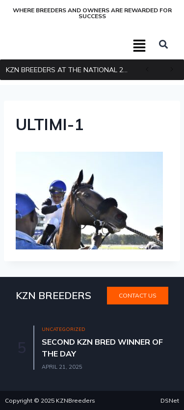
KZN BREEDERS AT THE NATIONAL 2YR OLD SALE (70, 69)
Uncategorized (63, 329)
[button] (140, 46)
